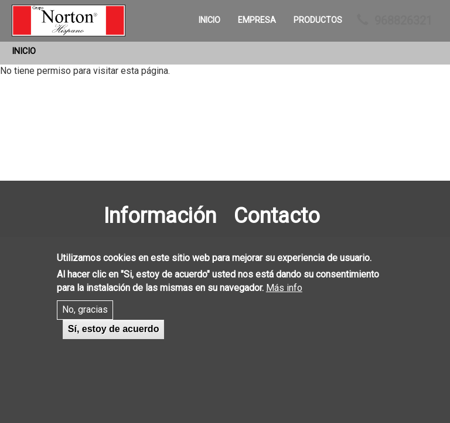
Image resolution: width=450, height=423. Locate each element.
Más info (284, 299)
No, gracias (85, 321)
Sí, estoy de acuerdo (113, 341)
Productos (318, 20)
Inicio (209, 20)
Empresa (257, 20)
